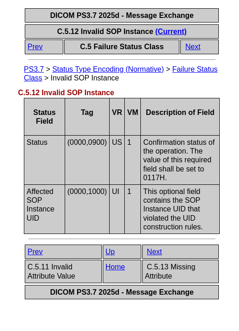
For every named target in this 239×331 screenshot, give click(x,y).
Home (115, 267)
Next (192, 47)
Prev (35, 47)
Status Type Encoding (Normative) (108, 69)
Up (110, 252)
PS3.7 (34, 69)
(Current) (171, 31)
